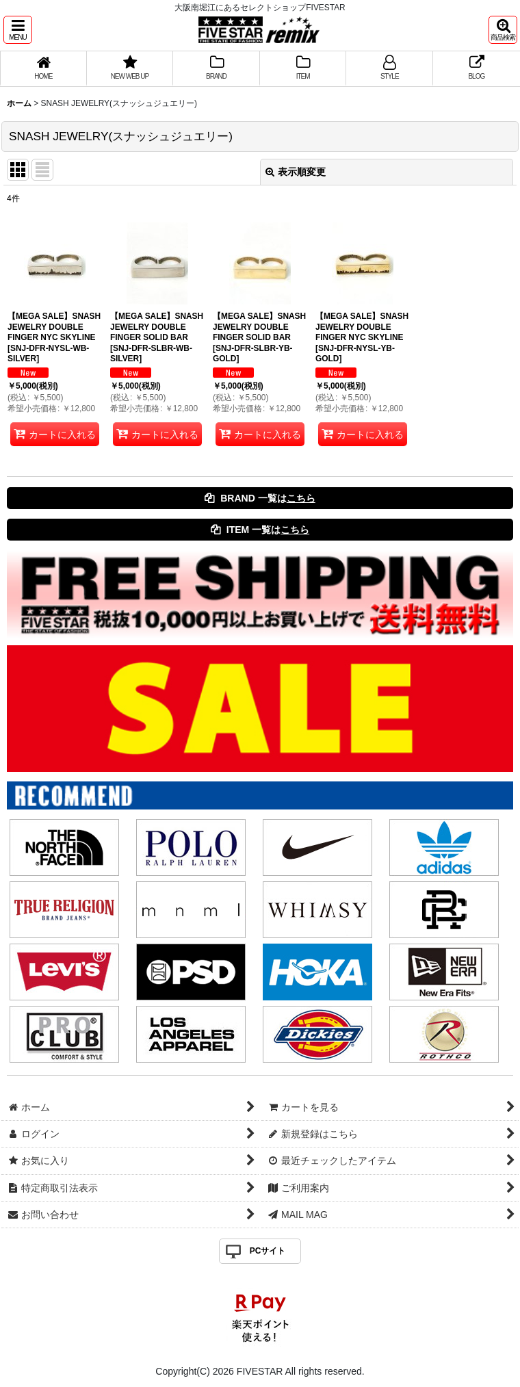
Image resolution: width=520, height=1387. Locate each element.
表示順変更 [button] (295, 171)
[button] (17, 30)
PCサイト (268, 1251)
